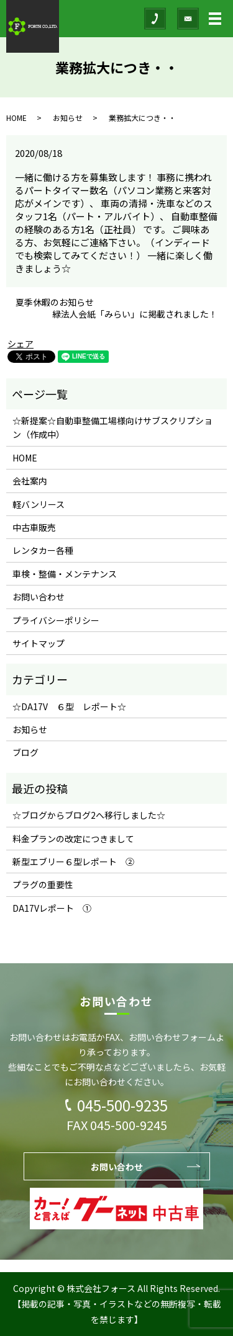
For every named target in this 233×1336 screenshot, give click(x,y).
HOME (16, 117)
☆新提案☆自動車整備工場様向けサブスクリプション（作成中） (112, 427)
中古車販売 (34, 527)
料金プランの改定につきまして (73, 838)
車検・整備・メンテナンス (64, 574)
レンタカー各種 (42, 550)
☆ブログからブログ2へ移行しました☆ (88, 815)
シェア (20, 343)
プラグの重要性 (42, 884)
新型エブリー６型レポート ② (73, 861)
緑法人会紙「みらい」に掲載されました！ (134, 314)
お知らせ (68, 117)
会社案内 (29, 480)
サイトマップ (38, 643)
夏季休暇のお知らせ (55, 302)
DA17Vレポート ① (51, 908)
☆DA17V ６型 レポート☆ (69, 706)
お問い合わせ (38, 596)
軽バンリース (38, 504)
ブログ (25, 752)
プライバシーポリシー (55, 620)
